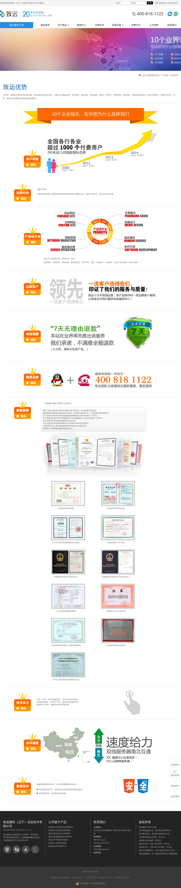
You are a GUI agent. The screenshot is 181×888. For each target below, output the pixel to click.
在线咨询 (175, 764)
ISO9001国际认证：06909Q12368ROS (154, 830)
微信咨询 (175, 775)
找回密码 (162, 3)
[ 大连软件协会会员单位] (115, 645)
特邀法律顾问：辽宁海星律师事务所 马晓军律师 (158, 854)
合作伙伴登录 (172, 3)
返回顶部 (175, 796)
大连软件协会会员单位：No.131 (152, 837)
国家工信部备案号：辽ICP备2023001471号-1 (157, 850)
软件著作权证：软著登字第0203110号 (154, 834)
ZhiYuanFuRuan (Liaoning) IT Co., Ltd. (17, 830)
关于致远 (165, 75)
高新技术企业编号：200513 (150, 840)
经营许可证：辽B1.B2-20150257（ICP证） (156, 847)
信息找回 (97, 852)
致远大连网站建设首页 (150, 75)
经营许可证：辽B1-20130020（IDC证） (155, 844)
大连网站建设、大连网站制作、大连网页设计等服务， (93, 877)
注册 (156, 3)
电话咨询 (175, 786)
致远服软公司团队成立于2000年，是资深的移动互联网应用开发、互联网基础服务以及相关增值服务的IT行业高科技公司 (21, 837)
